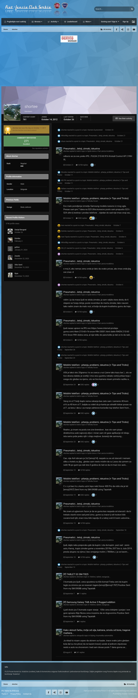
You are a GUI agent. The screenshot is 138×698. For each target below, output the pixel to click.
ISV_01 (63, 248)
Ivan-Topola (65, 237)
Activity (54, 22)
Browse (38, 22)
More (88, 22)
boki (78, 151)
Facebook (116, 29)
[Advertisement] (69, 63)
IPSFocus (15, 691)
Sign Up (125, 22)
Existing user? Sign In (110, 22)
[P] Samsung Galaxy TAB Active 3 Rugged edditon (89, 602)
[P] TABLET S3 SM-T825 (75, 574)
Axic (62, 225)
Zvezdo (17, 256)
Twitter (122, 29)
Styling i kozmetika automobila (101, 636)
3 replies (81, 622)
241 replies (79, 652)
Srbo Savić (18, 265)
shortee (64, 130)
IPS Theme (5, 691)
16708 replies (82, 165)
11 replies (81, 594)
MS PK (63, 180)
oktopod (80, 636)
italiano (64, 189)
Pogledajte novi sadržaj (16, 22)
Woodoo (64, 172)
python (17, 247)
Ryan (16, 273)
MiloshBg (64, 136)
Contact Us (27, 694)
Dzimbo (17, 238)
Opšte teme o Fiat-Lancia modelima (100, 151)
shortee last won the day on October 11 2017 (29, 128)
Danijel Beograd (20, 230)
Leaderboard (72, 22)
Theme (4, 694)
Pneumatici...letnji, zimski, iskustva (102, 136)
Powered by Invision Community (125, 694)
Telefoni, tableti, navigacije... (100, 577)
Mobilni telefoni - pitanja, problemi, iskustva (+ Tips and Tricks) (96, 198)
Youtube (134, 29)
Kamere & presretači (95, 130)
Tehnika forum (92, 201)
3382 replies (81, 218)
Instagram (128, 29)
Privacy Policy (15, 694)
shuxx (63, 141)
